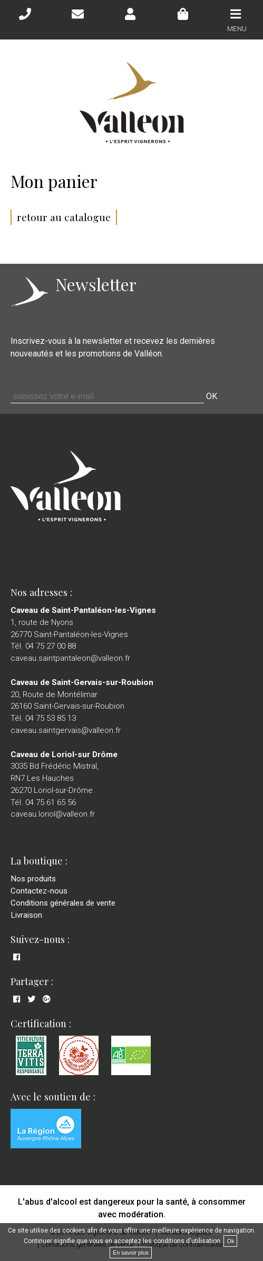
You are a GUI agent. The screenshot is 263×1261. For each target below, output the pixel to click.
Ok (230, 1241)
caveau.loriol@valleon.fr (53, 814)
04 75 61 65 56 (50, 802)
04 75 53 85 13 (50, 718)
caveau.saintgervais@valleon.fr (66, 730)
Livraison (26, 915)
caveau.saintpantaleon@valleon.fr (70, 658)
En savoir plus (131, 1252)
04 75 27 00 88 (50, 646)
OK (211, 396)
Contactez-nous (39, 891)
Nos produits (33, 878)
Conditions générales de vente (63, 903)
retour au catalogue (64, 217)
